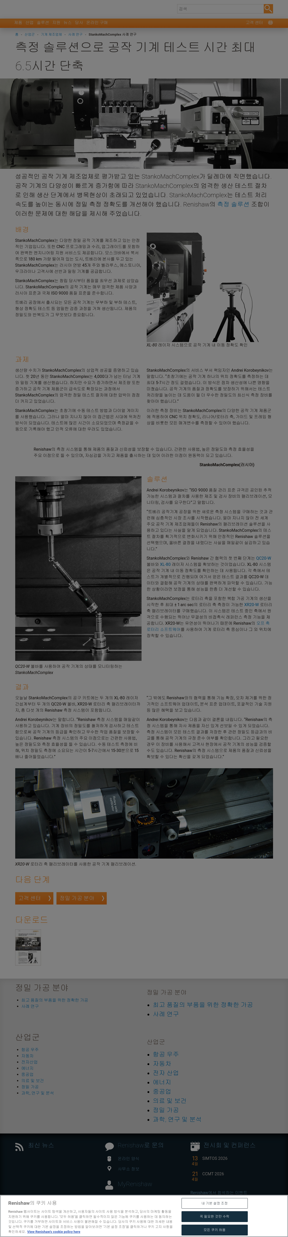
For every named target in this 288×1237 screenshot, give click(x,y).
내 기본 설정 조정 (214, 1229)
